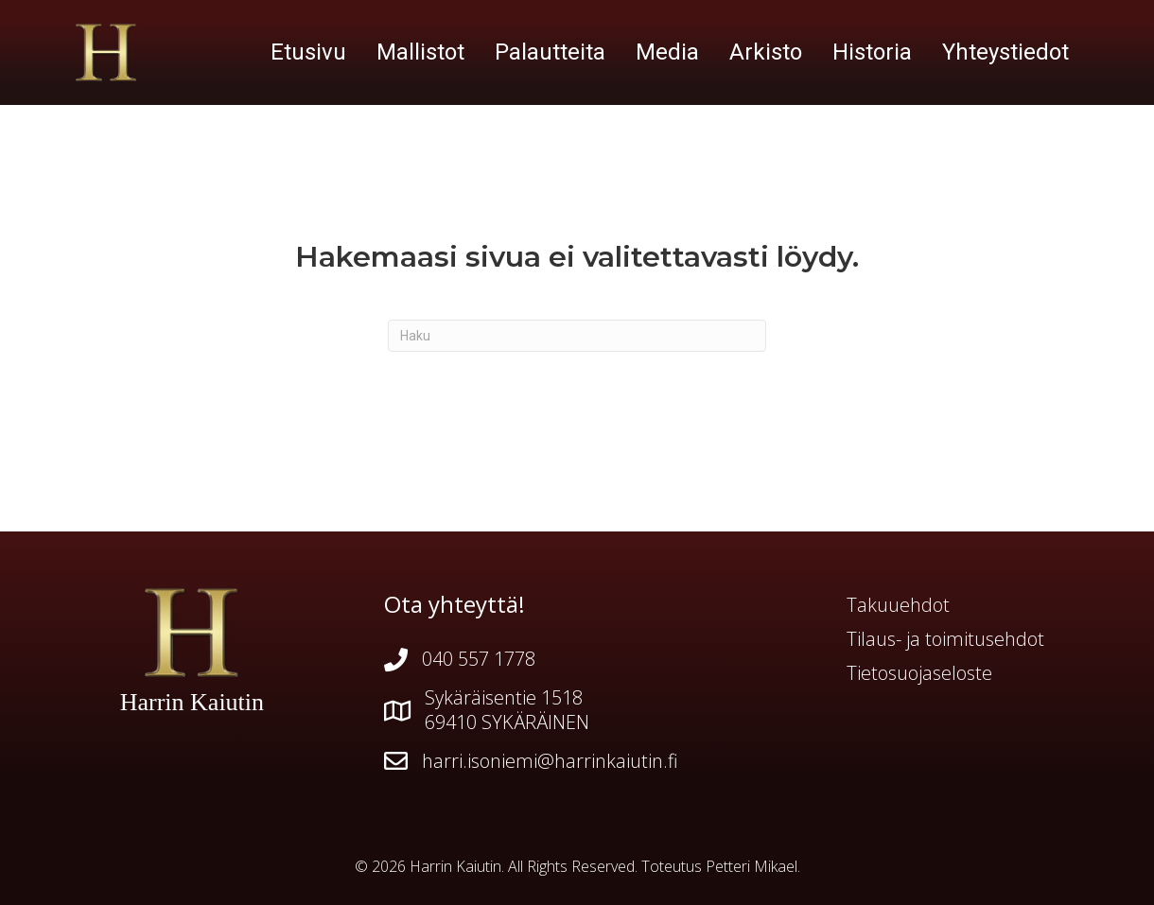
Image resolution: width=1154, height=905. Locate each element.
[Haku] (577, 336)
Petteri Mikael (751, 866)
